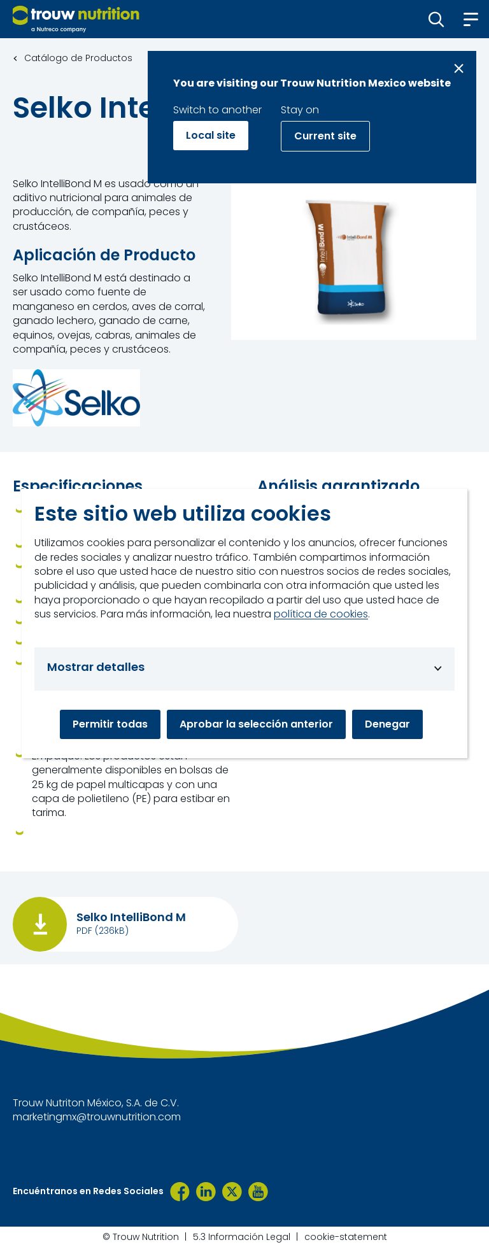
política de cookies (321, 614)
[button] (436, 19)
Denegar (387, 724)
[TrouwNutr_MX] (232, 1191)
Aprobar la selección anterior (256, 724)
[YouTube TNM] (258, 1191)
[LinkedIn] (206, 1191)
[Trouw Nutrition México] (180, 1191)
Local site (211, 135)
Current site (325, 136)
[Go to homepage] (76, 19)
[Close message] (458, 68)
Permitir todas (110, 724)
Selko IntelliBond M (131, 917)
